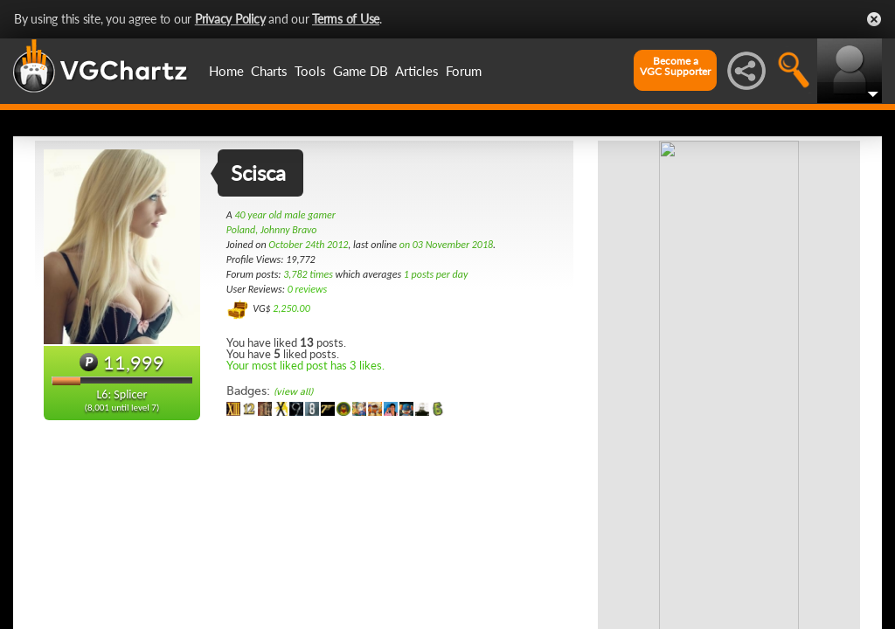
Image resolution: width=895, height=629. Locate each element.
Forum (464, 71)
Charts (269, 71)
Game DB (360, 71)
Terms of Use (345, 18)
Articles (417, 71)
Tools (310, 71)
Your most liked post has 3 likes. (305, 365)
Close (874, 19)
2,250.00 (291, 308)
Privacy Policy (230, 18)
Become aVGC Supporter (675, 66)
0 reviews (308, 289)
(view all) (293, 391)
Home (226, 71)
